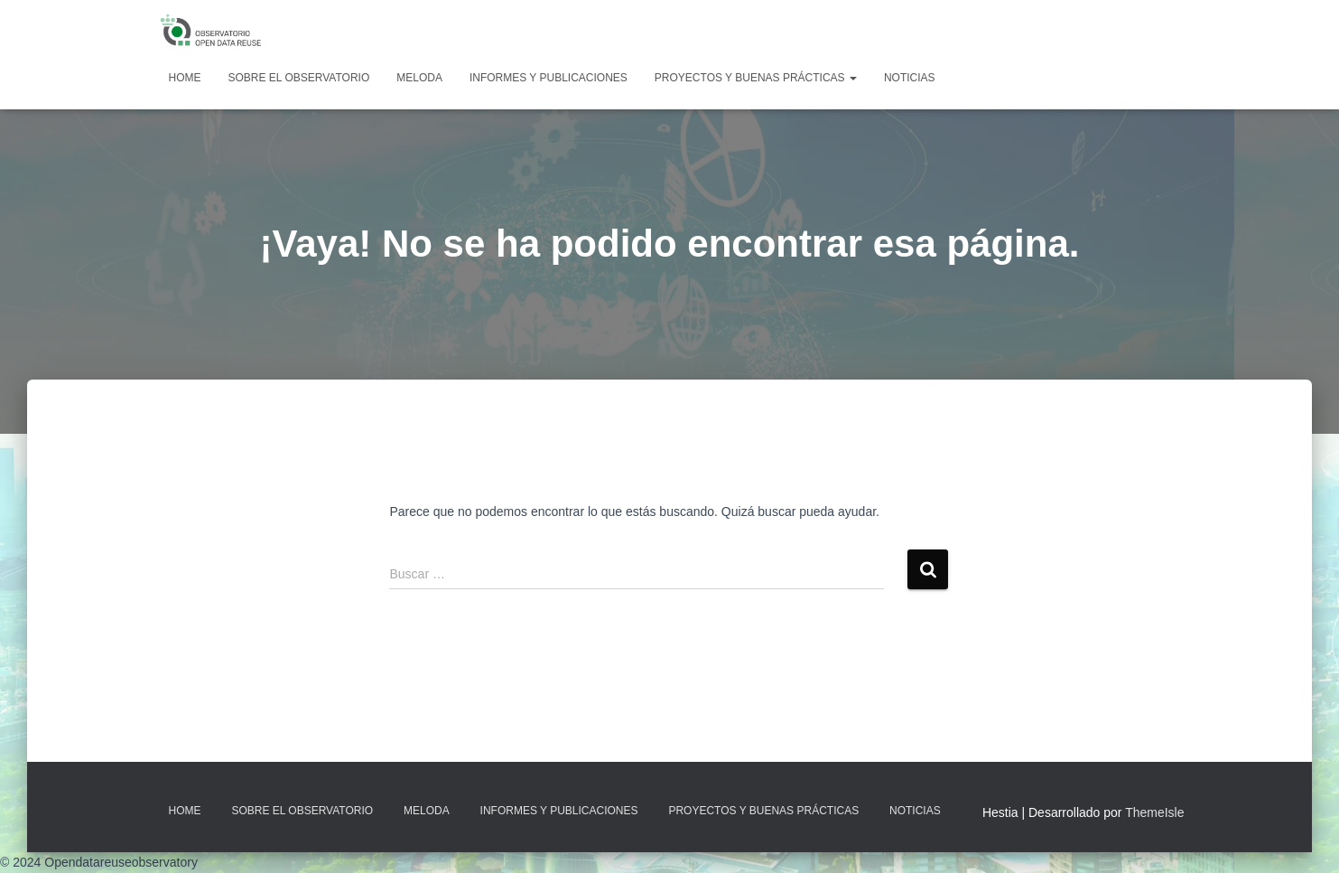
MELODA (419, 77)
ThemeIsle (1154, 812)
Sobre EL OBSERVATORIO (299, 77)
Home (185, 77)
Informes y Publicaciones (549, 77)
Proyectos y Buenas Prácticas (756, 77)
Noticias (909, 77)
